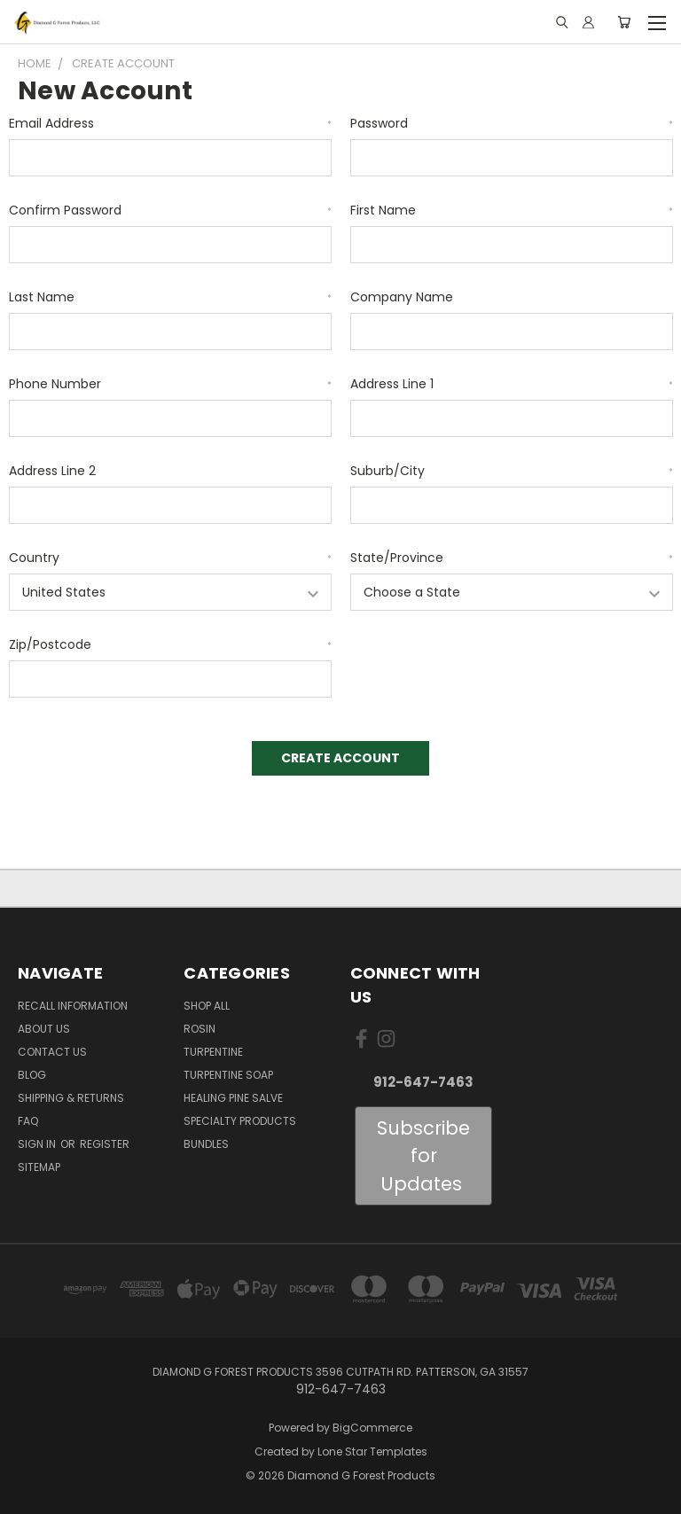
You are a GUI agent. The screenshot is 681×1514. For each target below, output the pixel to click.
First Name (511, 210)
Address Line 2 (52, 471)
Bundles (206, 1143)
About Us (44, 1028)
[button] (423, 1156)
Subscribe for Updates (423, 1156)
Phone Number (170, 384)
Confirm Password (170, 210)
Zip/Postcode (170, 644)
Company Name (401, 297)
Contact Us (52, 1051)
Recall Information (73, 1005)
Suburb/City (511, 471)
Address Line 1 (511, 384)
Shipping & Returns (71, 1097)
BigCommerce (372, 1427)
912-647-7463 (423, 1082)
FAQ (28, 1120)
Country (170, 557)
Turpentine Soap (228, 1074)
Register (104, 1143)
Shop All (207, 1005)
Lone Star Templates (372, 1451)
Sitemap (39, 1167)
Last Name (170, 297)
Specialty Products (240, 1120)
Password (511, 123)
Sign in (38, 1143)
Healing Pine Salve (233, 1097)
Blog (32, 1074)
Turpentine (213, 1051)
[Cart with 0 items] (623, 22)
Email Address (170, 123)
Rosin (199, 1028)
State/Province (511, 557)
